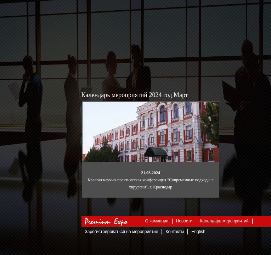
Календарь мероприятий (224, 221)
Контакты (174, 231)
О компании (157, 221)
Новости (184, 221)
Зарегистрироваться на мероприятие (121, 231)
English (198, 231)
